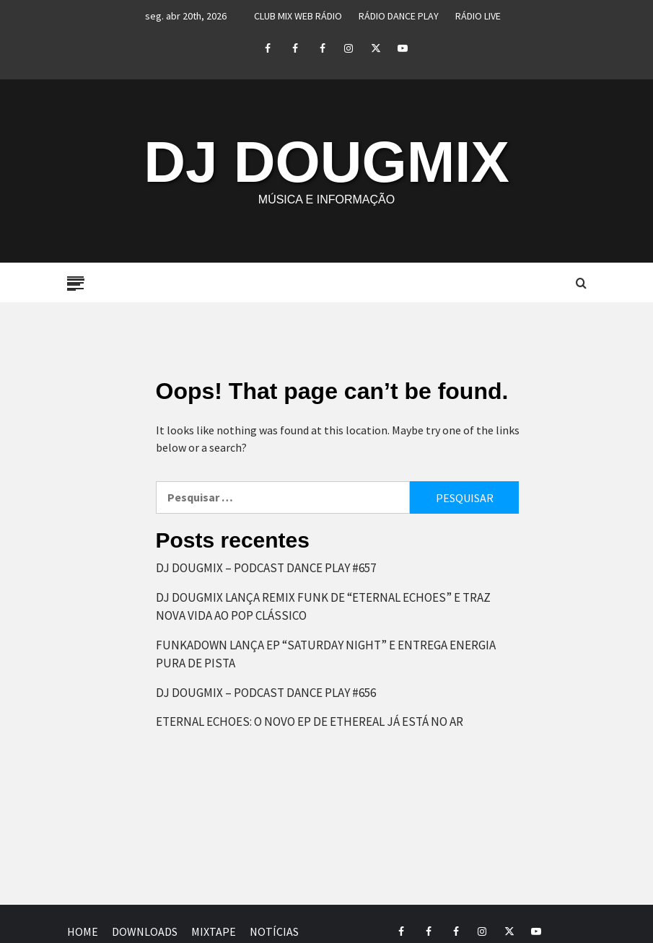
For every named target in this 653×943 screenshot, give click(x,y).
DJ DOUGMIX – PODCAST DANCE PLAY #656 (266, 693)
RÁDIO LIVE (478, 15)
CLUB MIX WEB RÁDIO (298, 15)
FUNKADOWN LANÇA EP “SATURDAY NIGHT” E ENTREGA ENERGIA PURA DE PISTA (326, 654)
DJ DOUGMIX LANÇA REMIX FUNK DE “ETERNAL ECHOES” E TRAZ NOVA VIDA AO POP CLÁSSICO (323, 606)
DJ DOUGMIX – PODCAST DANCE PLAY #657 (266, 568)
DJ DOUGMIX (326, 162)
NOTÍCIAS (274, 931)
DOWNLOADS (145, 931)
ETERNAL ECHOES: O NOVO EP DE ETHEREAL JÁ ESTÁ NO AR (309, 721)
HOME (82, 931)
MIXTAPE (213, 931)
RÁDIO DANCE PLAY (399, 15)
